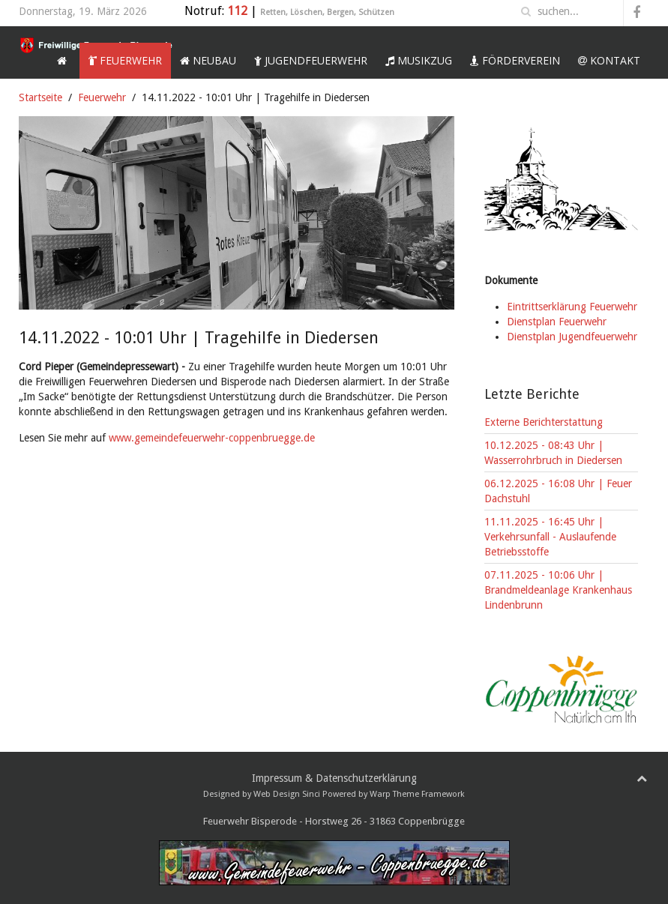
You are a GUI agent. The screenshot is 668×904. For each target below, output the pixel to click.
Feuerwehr (125, 60)
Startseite (40, 97)
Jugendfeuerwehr (310, 60)
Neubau (208, 60)
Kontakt (609, 60)
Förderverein (515, 60)
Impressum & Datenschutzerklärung (334, 778)
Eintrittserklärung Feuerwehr (572, 307)
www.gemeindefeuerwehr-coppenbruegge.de (212, 438)
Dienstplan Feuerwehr (557, 322)
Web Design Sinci (286, 794)
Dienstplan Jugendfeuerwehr (572, 337)
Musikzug (418, 60)
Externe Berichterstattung (543, 422)
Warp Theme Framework (417, 794)
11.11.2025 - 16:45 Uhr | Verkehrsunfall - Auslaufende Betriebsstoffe (550, 537)
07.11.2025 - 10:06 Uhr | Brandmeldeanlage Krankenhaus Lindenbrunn (558, 590)
